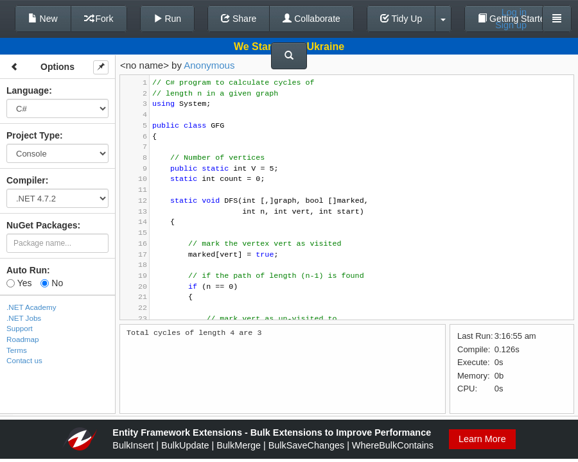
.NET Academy (31, 307)
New (43, 18)
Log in (514, 12)
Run (167, 18)
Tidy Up (401, 18)
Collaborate (311, 18)
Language (27, 90)
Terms (16, 350)
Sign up (511, 25)
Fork (99, 18)
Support (19, 328)
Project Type (33, 135)
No (51, 283)
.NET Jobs (23, 318)
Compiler (26, 180)
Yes (18, 283)
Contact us (24, 360)
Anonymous (209, 65)
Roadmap (22, 339)
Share (238, 18)
